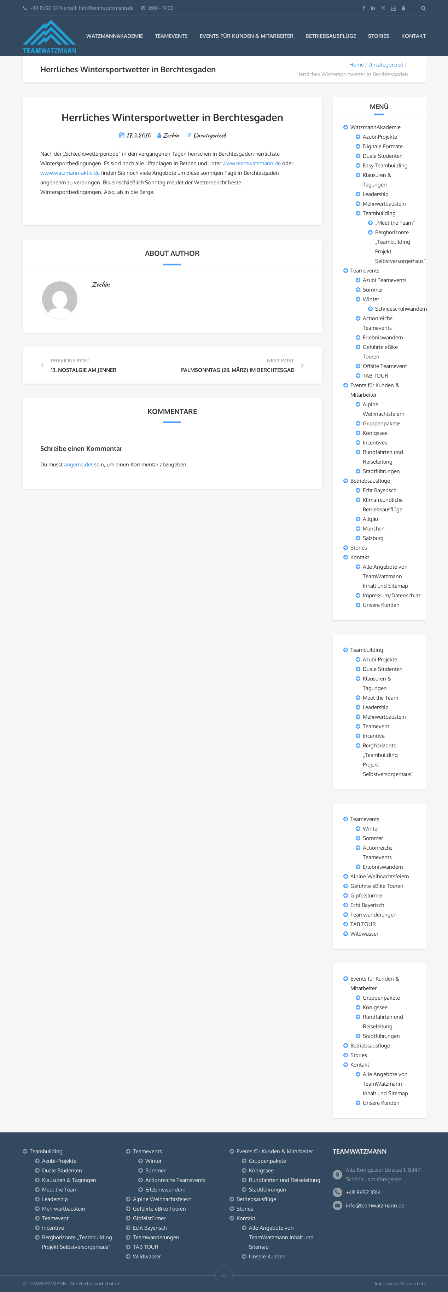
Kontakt (413, 36)
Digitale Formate (383, 146)
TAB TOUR (375, 375)
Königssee (375, 433)
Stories (378, 36)
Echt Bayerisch (379, 490)
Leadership (376, 194)
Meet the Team (380, 697)
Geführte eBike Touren (376, 886)
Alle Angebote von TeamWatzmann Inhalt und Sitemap (385, 576)
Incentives (375, 442)
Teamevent (376, 726)
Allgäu (370, 519)
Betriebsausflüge (331, 36)
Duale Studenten (383, 156)
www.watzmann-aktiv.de (70, 173)
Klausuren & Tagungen (69, 1180)
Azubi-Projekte (380, 136)
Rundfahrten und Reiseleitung (284, 1180)
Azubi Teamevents (385, 280)
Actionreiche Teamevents (175, 1180)
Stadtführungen (381, 471)
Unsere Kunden (381, 605)
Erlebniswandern (383, 337)
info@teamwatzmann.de (375, 1205)
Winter (371, 299)
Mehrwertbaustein (384, 203)
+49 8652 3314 (363, 1192)
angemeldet (78, 464)
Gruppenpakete (381, 423)
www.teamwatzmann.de (251, 163)
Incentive (374, 736)
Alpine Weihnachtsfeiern (379, 876)
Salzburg (373, 538)
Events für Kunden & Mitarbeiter (246, 36)
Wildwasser (364, 933)
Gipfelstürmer (366, 895)
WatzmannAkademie (114, 36)
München (374, 528)
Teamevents (171, 36)
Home (356, 64)
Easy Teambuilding (385, 165)
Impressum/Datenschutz (392, 595)
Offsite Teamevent (385, 366)
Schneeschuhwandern (401, 308)
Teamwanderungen (373, 914)
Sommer (373, 289)
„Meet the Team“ (395, 222)
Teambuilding (379, 213)
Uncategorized (385, 64)
